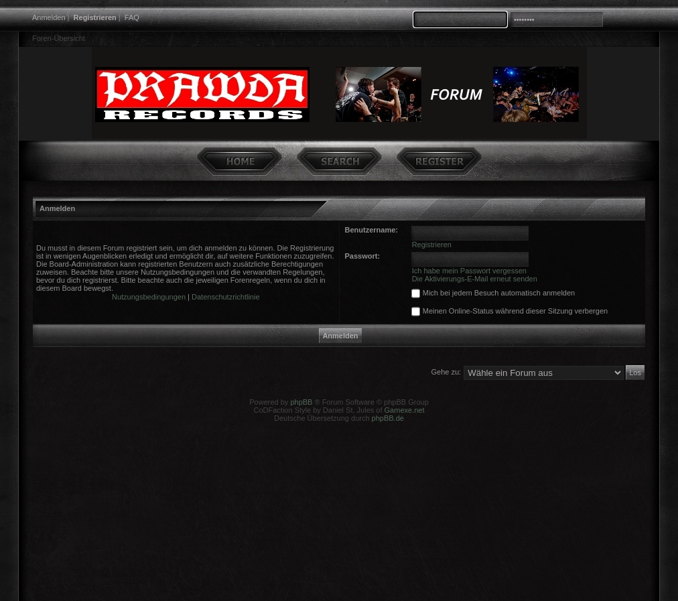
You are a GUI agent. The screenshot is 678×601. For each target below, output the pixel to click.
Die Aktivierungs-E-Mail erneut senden (474, 279)
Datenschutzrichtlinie (226, 297)
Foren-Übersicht (58, 38)
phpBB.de (388, 418)
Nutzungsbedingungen (149, 297)
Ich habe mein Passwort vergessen (469, 271)
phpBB (301, 402)
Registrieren (95, 17)
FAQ (132, 17)
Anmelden (49, 17)
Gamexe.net (405, 410)
